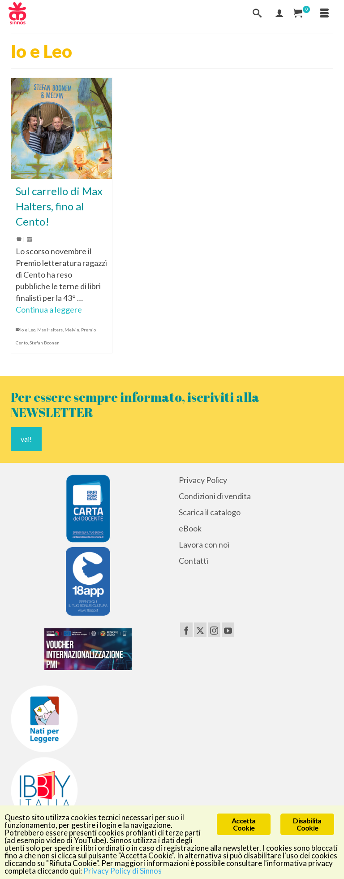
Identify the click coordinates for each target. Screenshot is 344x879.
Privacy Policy (203, 480)
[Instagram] (214, 629)
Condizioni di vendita (215, 496)
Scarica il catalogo (210, 512)
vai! (26, 439)
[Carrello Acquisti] (302, 13)
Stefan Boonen (45, 342)
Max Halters (50, 329)
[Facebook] (186, 629)
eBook (190, 528)
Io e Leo (27, 329)
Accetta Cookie (243, 824)
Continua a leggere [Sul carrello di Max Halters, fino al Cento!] (49, 309)
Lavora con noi (204, 544)
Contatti (193, 561)
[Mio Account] (279, 13)
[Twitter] (200, 629)
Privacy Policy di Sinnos (122, 870)
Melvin (71, 329)
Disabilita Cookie (307, 824)
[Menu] (324, 13)
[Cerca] (257, 13)
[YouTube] (228, 629)
